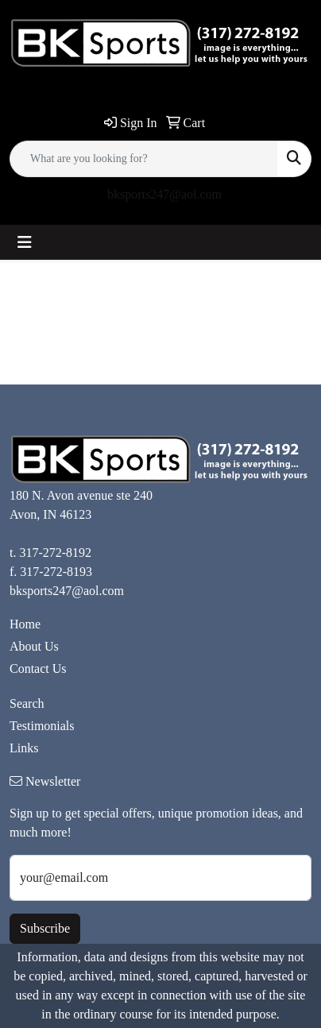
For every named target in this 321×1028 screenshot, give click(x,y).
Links (24, 748)
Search (27, 703)
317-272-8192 (55, 552)
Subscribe (45, 928)
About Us (34, 646)
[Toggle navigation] (24, 242)
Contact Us (38, 668)
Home (25, 624)
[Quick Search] (144, 159)
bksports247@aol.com (164, 194)
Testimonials (42, 725)
